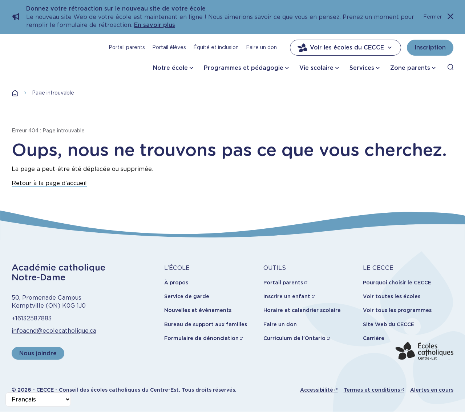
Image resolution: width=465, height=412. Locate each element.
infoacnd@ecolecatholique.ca (54, 330)
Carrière (373, 338)
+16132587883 (32, 318)
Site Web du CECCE (388, 324)
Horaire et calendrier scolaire (302, 310)
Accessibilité (316, 390)
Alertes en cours (431, 390)
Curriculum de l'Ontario (294, 338)
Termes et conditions (372, 390)
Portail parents (127, 47)
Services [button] (361, 67)
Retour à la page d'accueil (49, 183)
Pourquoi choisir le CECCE (397, 282)
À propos (176, 282)
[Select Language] (38, 399)
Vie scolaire (316, 67)
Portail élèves (169, 47)
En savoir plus (154, 24)
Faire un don (261, 47)
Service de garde (186, 296)
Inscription (430, 47)
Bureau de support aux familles (205, 324)
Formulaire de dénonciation (201, 338)
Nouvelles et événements (197, 310)
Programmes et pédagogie (243, 67)
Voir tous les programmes (397, 310)
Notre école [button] (170, 67)
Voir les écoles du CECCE (345, 47)
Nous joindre (38, 353)
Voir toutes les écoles (391, 296)
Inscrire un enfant (286, 296)
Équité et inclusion (216, 47)
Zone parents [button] (410, 67)
